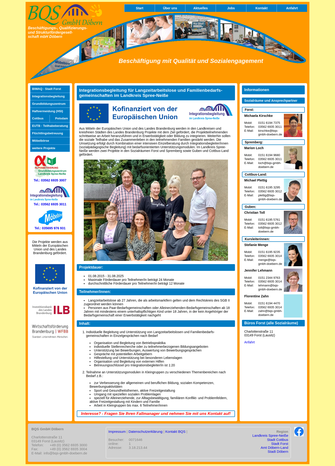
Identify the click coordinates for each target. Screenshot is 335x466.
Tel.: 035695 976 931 (50, 226)
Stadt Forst (279, 444)
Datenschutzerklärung (145, 431)
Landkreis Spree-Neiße (270, 435)
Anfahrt (249, 342)
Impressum (117, 431)
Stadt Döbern (278, 451)
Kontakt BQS (175, 431)
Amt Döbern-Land (274, 448)
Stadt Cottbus (277, 440)
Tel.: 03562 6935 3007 (50, 178)
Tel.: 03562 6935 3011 (50, 202)
